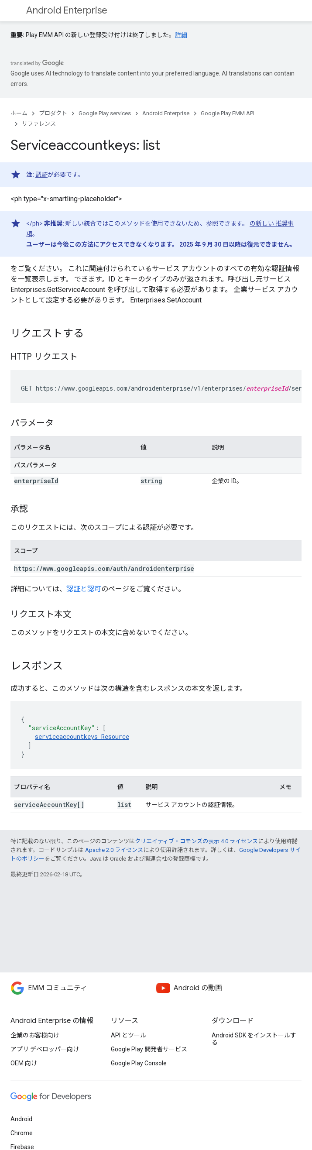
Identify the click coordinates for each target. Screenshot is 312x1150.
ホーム (18, 113)
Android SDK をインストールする (254, 1039)
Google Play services (105, 113)
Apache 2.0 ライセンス (114, 850)
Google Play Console (139, 1063)
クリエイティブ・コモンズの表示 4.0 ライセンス (196, 841)
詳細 (181, 34)
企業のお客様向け (34, 1035)
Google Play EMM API (227, 113)
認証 (41, 174)
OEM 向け (23, 1063)
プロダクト (53, 113)
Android (21, 1119)
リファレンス (39, 123)
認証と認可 (83, 589)
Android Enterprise (66, 10)
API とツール (128, 1035)
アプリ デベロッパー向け (44, 1049)
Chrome (21, 1132)
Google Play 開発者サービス (149, 1049)
